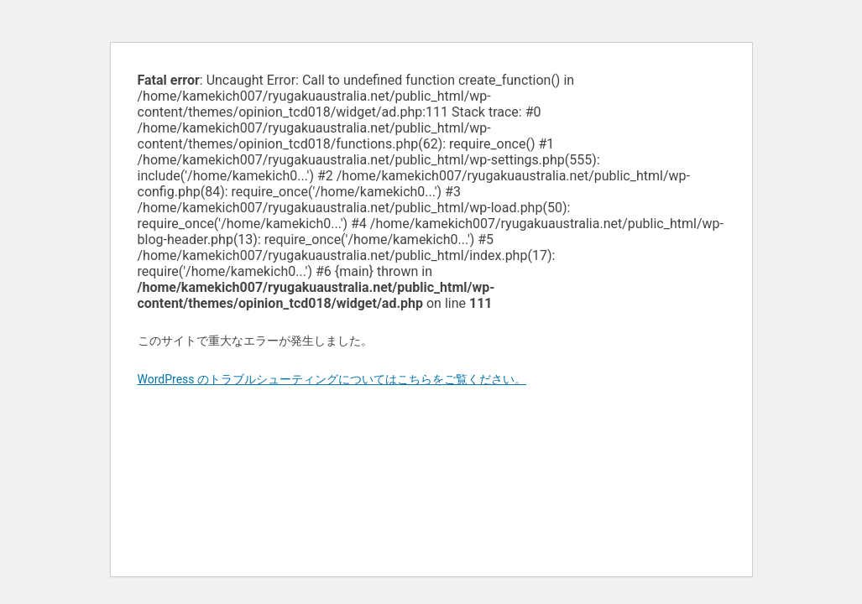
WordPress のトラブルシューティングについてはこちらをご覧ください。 (332, 379)
